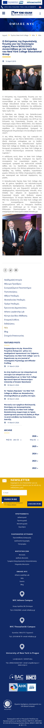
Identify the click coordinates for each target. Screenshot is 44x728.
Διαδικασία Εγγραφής (22, 541)
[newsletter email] (14, 492)
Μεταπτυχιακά (22, 524)
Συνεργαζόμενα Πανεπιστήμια (17, 288)
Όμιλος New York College (19, 35)
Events (22, 581)
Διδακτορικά (22, 517)
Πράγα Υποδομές (11, 303)
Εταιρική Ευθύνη (11, 319)
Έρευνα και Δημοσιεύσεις (15, 307)
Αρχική (4, 35)
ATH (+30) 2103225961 (12, 7)
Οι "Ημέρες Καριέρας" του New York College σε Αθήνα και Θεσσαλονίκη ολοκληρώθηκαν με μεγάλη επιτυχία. (20, 393)
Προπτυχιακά (22, 520)
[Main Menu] (3, 13)
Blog (6, 331)
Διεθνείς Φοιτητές (22, 558)
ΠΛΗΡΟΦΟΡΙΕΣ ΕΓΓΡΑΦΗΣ (22, 534)
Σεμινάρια (22, 527)
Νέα (33, 35)
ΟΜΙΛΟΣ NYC (22, 571)
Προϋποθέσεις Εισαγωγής (22, 538)
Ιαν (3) (16, 440)
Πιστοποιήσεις (10, 291)
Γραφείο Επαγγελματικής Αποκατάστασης (22, 561)
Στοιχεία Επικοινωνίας (14, 335)
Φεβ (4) (9, 440)
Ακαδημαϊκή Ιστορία (13, 280)
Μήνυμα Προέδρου (12, 284)
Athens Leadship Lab (22, 575)
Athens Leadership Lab (14, 311)
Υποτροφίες (22, 544)
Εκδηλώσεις (9, 323)
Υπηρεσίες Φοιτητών (22, 564)
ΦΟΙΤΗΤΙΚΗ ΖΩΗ (22, 551)
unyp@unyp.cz (33, 663)
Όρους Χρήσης (11, 505)
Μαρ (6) (33, 440)
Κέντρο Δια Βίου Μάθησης (15, 315)
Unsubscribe (34, 504)
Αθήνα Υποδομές (11, 295)
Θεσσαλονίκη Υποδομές (14, 299)
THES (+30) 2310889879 (28, 7)
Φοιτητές (22, 555)
